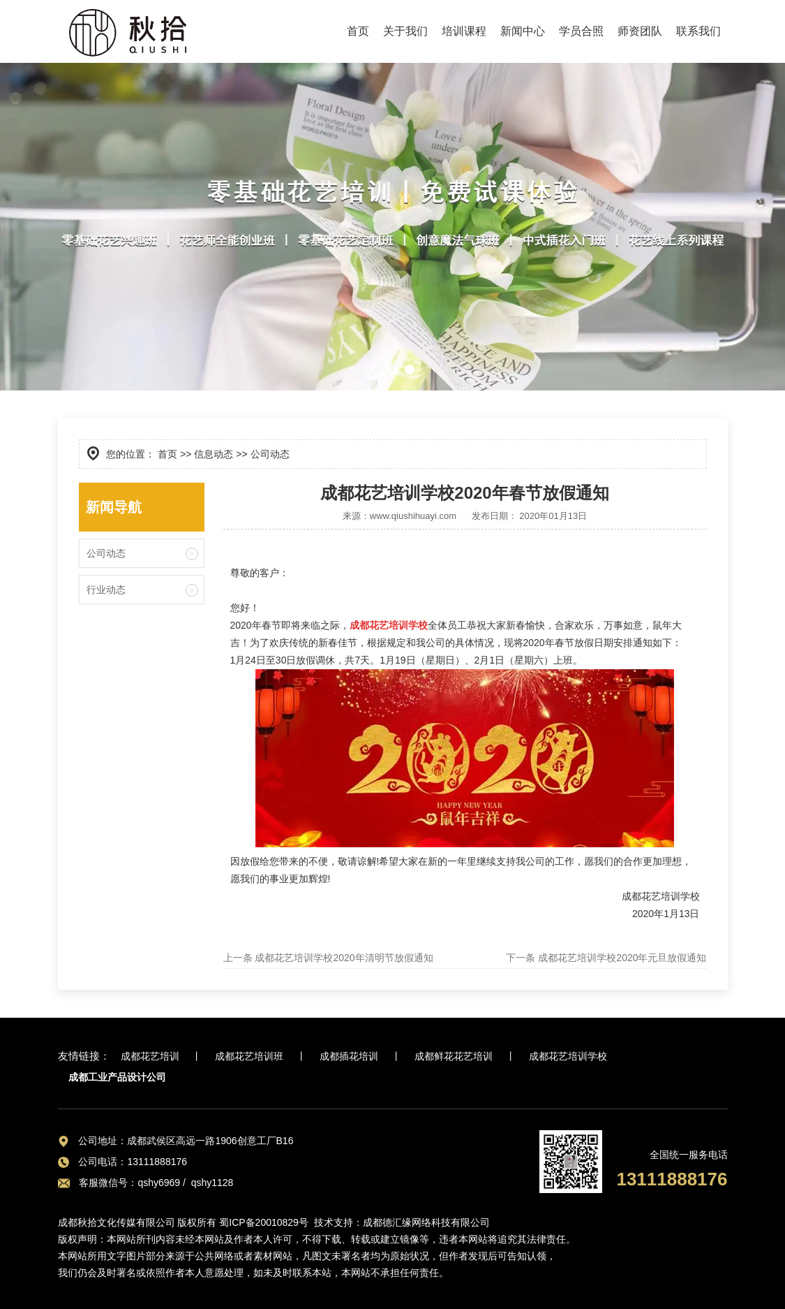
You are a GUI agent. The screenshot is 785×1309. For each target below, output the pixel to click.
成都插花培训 (349, 1056)
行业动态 (106, 589)
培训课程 (464, 31)
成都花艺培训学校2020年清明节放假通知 (343, 957)
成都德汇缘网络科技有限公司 (426, 1222)
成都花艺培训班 (249, 1056)
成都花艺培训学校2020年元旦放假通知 (620, 957)
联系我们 (698, 31)
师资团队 (640, 31)
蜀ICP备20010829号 (263, 1222)
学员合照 (581, 31)
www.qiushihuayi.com (413, 516)
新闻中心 (522, 31)
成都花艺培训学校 (568, 1056)
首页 (358, 31)
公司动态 (106, 553)
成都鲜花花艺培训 (453, 1056)
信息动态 (213, 454)
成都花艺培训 (150, 1056)
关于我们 (405, 31)
